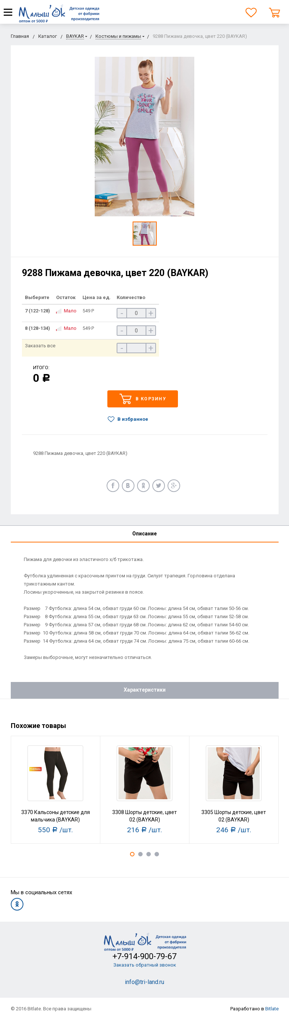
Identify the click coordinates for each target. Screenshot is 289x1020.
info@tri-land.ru (144, 981)
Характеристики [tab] (145, 690)
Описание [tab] (144, 534)
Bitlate (272, 1008)
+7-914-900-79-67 (144, 956)
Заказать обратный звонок (144, 965)
